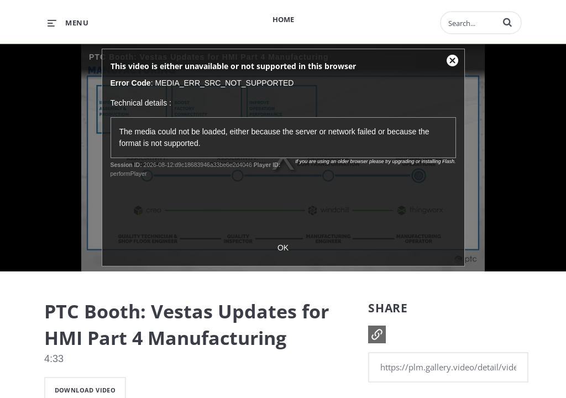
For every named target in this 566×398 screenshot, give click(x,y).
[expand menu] (68, 23)
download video (85, 390)
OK (283, 247)
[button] (507, 22)
